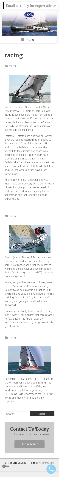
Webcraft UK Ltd (46, 463)
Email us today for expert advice (31, 6)
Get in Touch (29, 444)
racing (12, 65)
